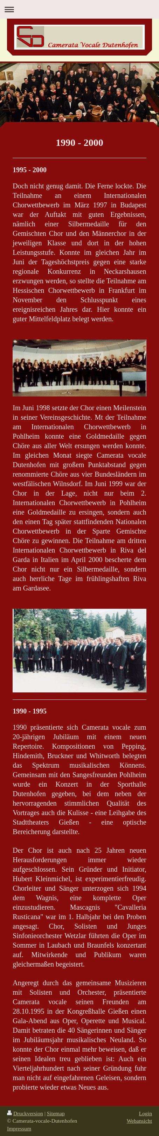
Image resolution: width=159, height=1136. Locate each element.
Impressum (19, 1128)
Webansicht (139, 1121)
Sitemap (56, 1113)
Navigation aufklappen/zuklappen (79, 9)
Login (145, 1113)
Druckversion (25, 1113)
